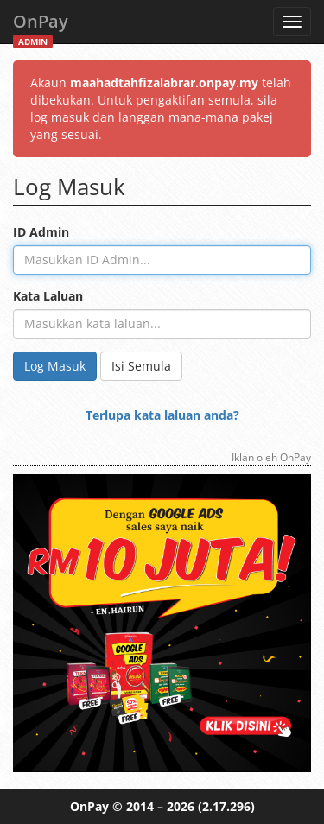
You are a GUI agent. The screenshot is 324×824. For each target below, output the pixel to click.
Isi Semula (141, 366)
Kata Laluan (48, 296)
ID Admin (41, 232)
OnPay (40, 26)
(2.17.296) (226, 806)
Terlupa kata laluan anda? (162, 415)
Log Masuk (55, 366)
